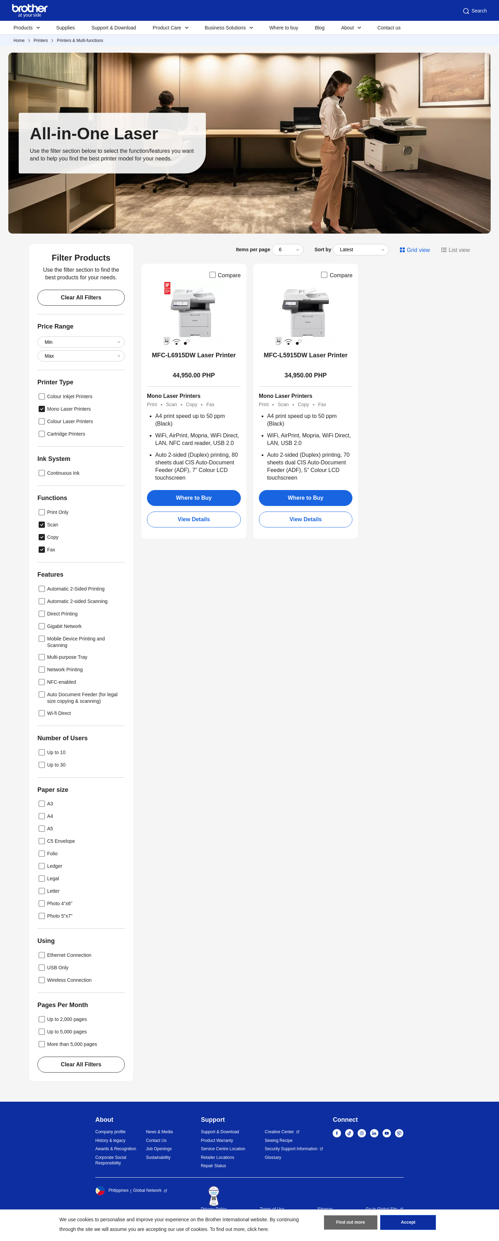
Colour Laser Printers (65, 421)
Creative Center (279, 1131)
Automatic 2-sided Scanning (72, 601)
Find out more (351, 1224)
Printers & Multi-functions (80, 40)
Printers (41, 40)
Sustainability (158, 1157)
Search (474, 11)
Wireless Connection (64, 980)
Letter (48, 891)
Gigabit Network (59, 626)
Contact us (389, 27)
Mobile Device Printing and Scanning (71, 641)
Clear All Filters (81, 297)
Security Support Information (291, 1148)
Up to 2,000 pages (62, 1019)
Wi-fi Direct (54, 713)
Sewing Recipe (278, 1140)
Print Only (52, 512)
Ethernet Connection (64, 955)
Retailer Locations (217, 1157)
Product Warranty (217, 1140)
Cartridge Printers (61, 434)
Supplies (65, 27)
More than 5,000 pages (67, 1044)
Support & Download (113, 27)
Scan (47, 525)
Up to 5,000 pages (62, 1032)
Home (19, 40)
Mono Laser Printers (64, 409)
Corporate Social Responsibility (110, 1160)
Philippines (112, 1191)
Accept (408, 1224)
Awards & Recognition (115, 1148)
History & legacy (110, 1140)
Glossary (273, 1157)
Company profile (110, 1131)
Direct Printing (57, 614)
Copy (48, 537)
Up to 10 (51, 752)
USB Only (52, 967)
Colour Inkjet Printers (65, 396)
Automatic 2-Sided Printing (71, 589)
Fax (46, 549)
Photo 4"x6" (54, 903)
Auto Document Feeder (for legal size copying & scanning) (77, 697)
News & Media (159, 1131)
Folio (47, 853)
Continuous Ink (58, 473)
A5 (45, 828)
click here (257, 1229)
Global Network (147, 1190)
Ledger (49, 866)
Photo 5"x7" (54, 916)
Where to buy (283, 27)
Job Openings (159, 1148)
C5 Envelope (56, 841)
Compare (224, 275)
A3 (45, 803)
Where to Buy (194, 498)
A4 (45, 816)
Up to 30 (51, 765)
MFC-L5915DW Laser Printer (306, 355)
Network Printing (60, 669)
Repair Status (213, 1165)
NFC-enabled (56, 682)
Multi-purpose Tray (62, 657)
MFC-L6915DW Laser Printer (194, 355)
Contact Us (156, 1140)
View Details (194, 519)
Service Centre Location (223, 1148)
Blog (319, 27)
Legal (48, 878)
